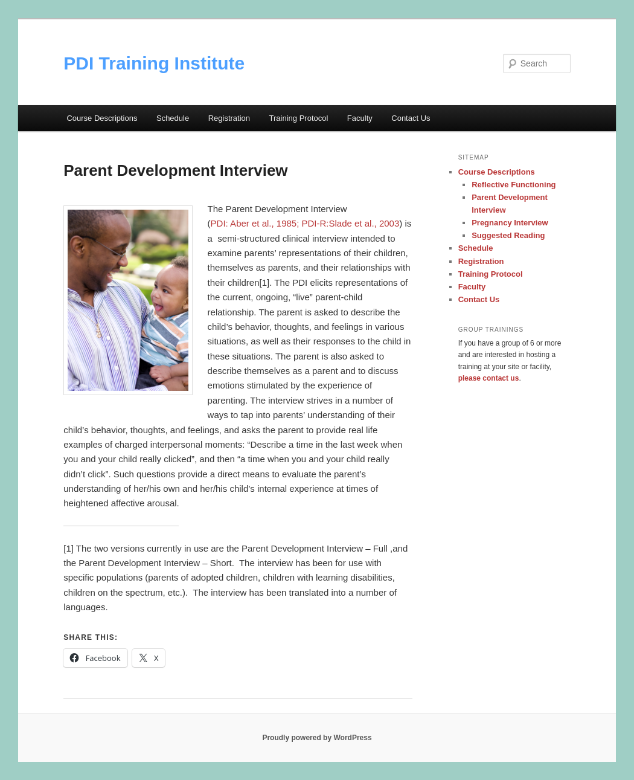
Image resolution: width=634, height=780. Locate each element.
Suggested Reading (508, 235)
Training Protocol (298, 118)
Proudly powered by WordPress (316, 737)
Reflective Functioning (514, 184)
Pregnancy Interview (510, 222)
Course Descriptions (101, 118)
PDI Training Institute (154, 63)
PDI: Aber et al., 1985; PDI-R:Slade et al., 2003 (305, 223)
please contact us (488, 378)
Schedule (172, 118)
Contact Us (410, 118)
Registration (229, 118)
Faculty (360, 118)
